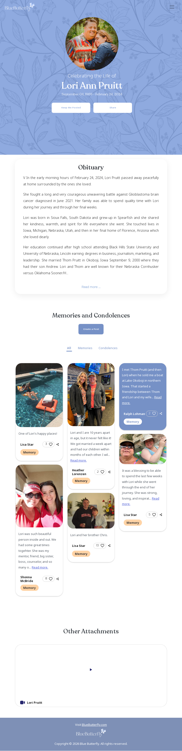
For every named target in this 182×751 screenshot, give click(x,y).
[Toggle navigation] (172, 7)
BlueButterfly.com (94, 725)
